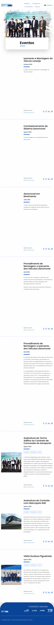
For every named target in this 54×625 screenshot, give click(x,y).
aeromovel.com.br (29, 112)
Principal (27, 4)
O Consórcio (36, 4)
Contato (37, 7)
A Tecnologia (28, 7)
